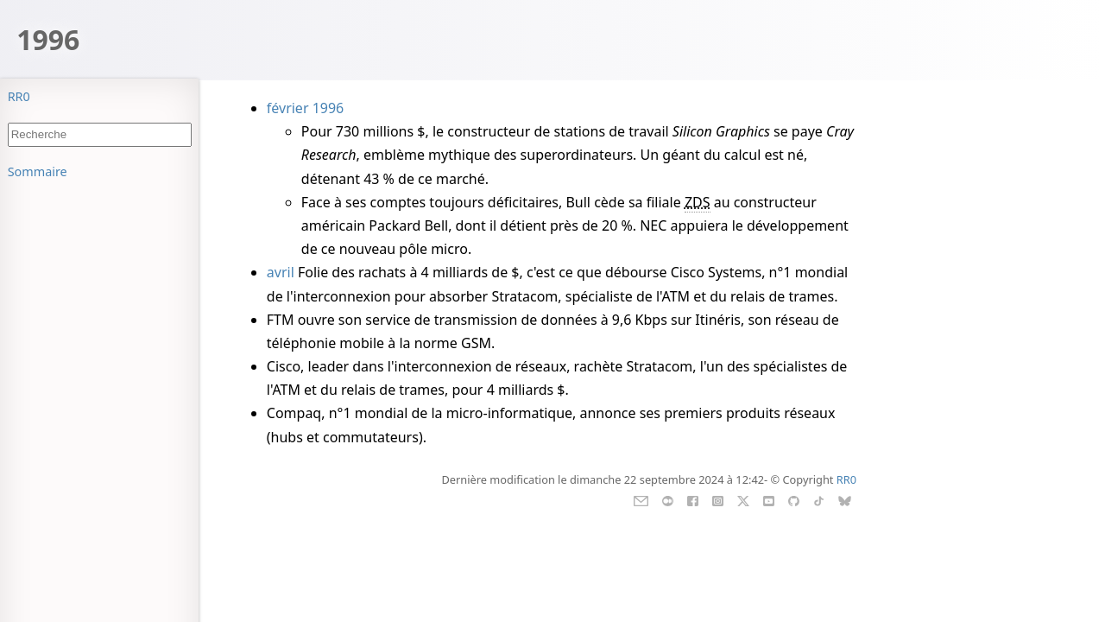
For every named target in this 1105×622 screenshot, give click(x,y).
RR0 (19, 96)
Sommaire (37, 171)
